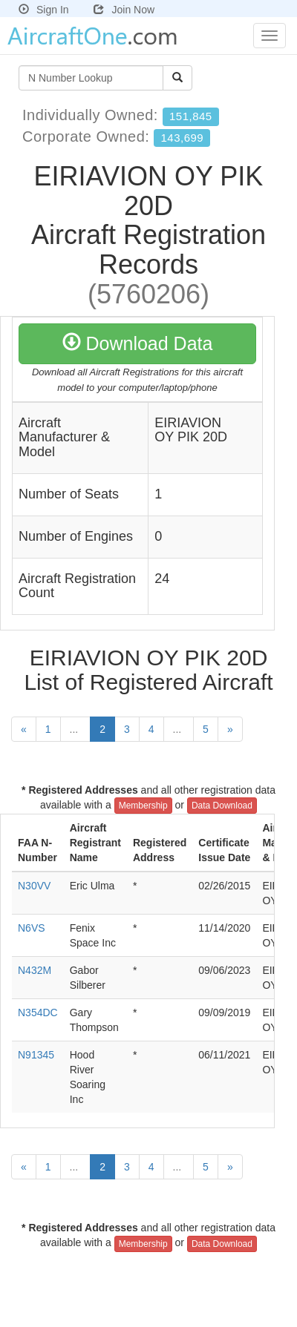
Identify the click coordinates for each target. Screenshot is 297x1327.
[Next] (230, 729)
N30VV (34, 886)
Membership (143, 805)
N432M (34, 970)
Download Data (137, 343)
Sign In (44, 10)
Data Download (222, 805)
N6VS (31, 928)
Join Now (124, 10)
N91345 (36, 1055)
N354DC (38, 1012)
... (76, 729)
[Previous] (23, 729)
